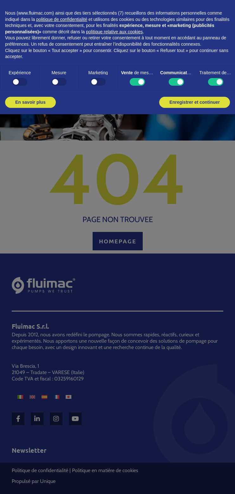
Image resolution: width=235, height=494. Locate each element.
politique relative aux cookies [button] (114, 31)
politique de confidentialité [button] (61, 19)
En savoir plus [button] (30, 102)
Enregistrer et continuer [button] (194, 102)
